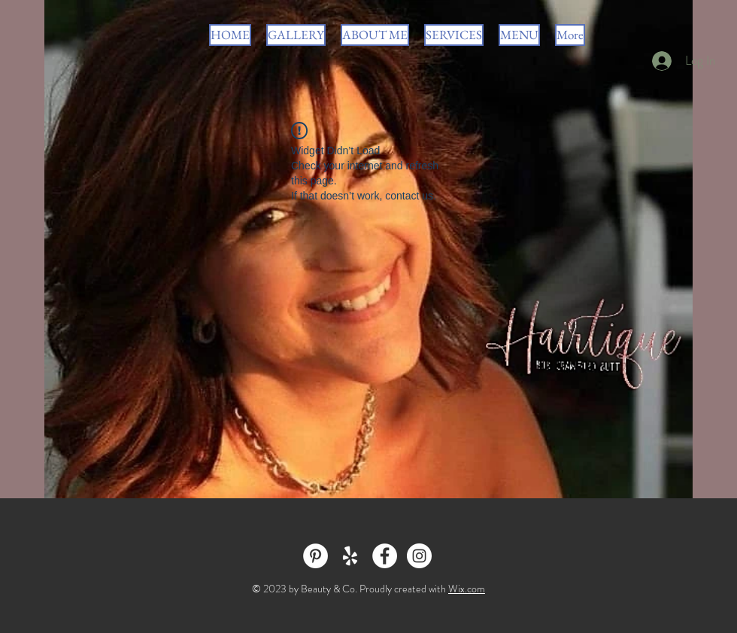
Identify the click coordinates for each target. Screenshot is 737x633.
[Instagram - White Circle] (419, 555)
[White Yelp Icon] (350, 555)
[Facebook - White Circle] (384, 555)
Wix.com (466, 588)
